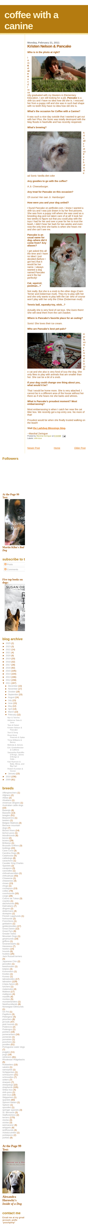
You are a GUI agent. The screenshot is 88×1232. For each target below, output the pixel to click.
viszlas (5, 1120)
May (10, 706)
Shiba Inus (7, 1089)
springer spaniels (10, 1110)
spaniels (6, 1100)
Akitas (5, 797)
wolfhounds (7, 1130)
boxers (5, 840)
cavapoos (7, 868)
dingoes (6, 908)
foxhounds (7, 918)
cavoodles (7, 870)
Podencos (7, 1027)
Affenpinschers (9, 792)
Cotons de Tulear (10, 898)
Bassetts (6, 813)
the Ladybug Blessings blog (49, 428)
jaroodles (6, 964)
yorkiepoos (7, 1135)
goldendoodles (9, 926)
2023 (8, 646)
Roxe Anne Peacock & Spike (16, 736)
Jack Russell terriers (12, 956)
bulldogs (6, 848)
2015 (8, 671)
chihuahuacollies (10, 873)
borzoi (5, 838)
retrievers (6, 1057)
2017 (8, 665)
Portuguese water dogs (13, 1047)
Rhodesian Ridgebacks (13, 1059)
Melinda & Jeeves (15, 745)
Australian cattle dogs (12, 805)
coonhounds (8, 893)
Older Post (80, 448)
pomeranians (8, 1034)
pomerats (6, 1037)
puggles (6, 1052)
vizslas (5, 1122)
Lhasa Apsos (8, 984)
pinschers (7, 1019)
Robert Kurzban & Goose (15, 770)
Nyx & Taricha (13, 717)
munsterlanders (9, 1001)
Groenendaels (9, 943)
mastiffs (6, 996)
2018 (8, 661)
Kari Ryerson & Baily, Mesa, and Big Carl (15, 764)
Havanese (7, 946)
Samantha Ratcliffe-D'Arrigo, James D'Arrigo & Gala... (16, 755)
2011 (8, 683)
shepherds (7, 1087)
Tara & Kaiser (13, 725)
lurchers (6, 986)
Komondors (7, 971)
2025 (8, 643)
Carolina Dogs (9, 853)
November (13, 689)
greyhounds (8, 938)
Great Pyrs (7, 931)
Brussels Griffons (10, 845)
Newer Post (33, 448)
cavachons (7, 860)
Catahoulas (7, 855)
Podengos (7, 1029)
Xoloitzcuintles (9, 1132)
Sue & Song (12, 732)
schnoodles (7, 1077)
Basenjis (6, 810)
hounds (5, 951)
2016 (8, 668)
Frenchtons (7, 921)
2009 (8, 779)
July (10, 700)
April (10, 709)
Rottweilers (7, 1064)
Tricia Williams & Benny (14, 741)
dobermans (7, 911)
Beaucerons (8, 818)
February (12, 715)
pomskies (6, 1039)
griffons (5, 941)
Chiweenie (7, 878)
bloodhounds (8, 835)
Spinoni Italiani (9, 1102)
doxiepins (6, 913)
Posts (8, 564)
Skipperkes (7, 1097)
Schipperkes (8, 1072)
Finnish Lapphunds (11, 916)
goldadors (7, 923)
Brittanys (6, 843)
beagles (6, 815)
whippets (6, 1127)
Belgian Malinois (10, 823)
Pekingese (7, 1016)
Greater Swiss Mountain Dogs (9, 934)
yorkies (5, 1137)
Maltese (6, 991)
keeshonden (8, 966)
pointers (6, 1032)
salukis (5, 1067)
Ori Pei (5, 1011)
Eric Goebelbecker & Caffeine (15, 748)
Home (57, 448)
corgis (5, 896)
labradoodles (8, 979)
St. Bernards (8, 1112)
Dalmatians (7, 906)
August (11, 697)
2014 (8, 674)
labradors (6, 981)
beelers (5, 820)
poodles (6, 1044)
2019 (8, 658)
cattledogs (7, 858)
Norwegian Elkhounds (12, 1006)
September (13, 694)
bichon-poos (8, 833)
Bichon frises (8, 830)
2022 (8, 649)
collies (5, 891)
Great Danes (8, 928)
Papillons (6, 1014)
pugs (4, 1054)
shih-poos (7, 1092)
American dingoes (11, 802)
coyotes (6, 901)
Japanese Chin (9, 961)
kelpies (5, 969)
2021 (8, 652)
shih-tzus (38, 438)
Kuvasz (5, 976)
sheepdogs (7, 1084)
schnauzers (7, 1074)
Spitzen (6, 1105)
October (12, 692)
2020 (8, 655)
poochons (7, 1042)
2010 (8, 776)
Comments (11, 569)
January (12, 773)
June (10, 703)
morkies (6, 999)
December (13, 686)
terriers (5, 1117)
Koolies (5, 974)
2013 (8, 677)
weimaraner (8, 1125)
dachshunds (8, 903)
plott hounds (8, 1024)
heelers (5, 948)
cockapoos (7, 888)
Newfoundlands (9, 1004)
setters (5, 1079)
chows (5, 883)
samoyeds (7, 1069)
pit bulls (6, 1022)
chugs (5, 886)
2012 (8, 680)
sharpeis (6, 1082)
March (11, 712)
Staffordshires (9, 1115)
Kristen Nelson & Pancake (14, 728)
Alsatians (6, 800)
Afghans (6, 795)
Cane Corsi (7, 850)
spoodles (6, 1107)
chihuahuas (7, 875)
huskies (6, 954)
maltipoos (7, 994)
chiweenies (7, 881)
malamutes (7, 989)
